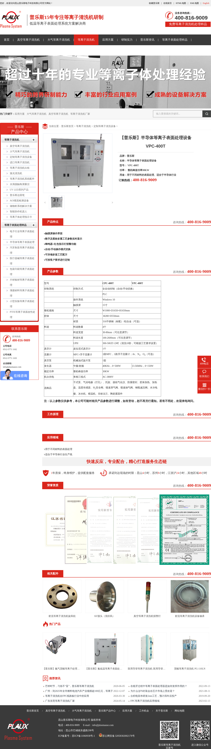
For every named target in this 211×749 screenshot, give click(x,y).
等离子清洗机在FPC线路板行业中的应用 (67, 696)
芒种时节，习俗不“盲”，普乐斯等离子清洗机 (69, 686)
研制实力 (127, 39)
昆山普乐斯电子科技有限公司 (74, 720)
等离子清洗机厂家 (80, 114)
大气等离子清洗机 (58, 39)
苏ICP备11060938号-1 (83, 736)
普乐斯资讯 (147, 39)
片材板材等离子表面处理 (22, 282)
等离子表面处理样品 (174, 39)
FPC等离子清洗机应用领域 (144, 701)
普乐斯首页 (67, 126)
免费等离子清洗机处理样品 (188, 24)
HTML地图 (181, 3)
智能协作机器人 (18, 211)
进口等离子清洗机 (20, 162)
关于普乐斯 (11, 50)
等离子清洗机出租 (20, 168)
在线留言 (167, 3)
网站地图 (179, 710)
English (206, 3)
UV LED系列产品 (19, 189)
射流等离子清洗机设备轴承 (189, 616)
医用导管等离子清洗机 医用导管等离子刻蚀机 (153, 668)
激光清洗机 (16, 173)
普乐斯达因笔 (17, 195)
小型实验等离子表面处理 (22, 304)
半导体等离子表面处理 (22, 242)
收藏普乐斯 (154, 3)
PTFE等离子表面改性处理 (22, 315)
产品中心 (19, 128)
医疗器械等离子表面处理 (22, 261)
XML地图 (194, 3)
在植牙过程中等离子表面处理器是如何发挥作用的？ (158, 686)
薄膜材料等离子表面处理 (22, 293)
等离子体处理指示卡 (21, 217)
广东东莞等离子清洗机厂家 (60, 701)
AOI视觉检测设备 (19, 200)
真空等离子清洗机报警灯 (147, 616)
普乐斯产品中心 (107, 710)
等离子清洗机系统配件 (22, 178)
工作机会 (144, 710)
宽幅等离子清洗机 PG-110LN (189, 668)
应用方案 (108, 39)
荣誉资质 (52, 485)
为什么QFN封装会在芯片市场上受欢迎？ (152, 691)
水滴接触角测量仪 (20, 184)
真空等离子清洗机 (28, 39)
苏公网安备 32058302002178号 (117, 736)
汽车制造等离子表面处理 (22, 250)
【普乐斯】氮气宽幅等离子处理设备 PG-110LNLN (70, 668)
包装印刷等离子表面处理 (22, 272)
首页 (6, 39)
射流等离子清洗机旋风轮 (62, 616)
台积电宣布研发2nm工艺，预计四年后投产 (153, 696)
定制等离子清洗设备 (105, 126)
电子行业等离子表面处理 (22, 234)
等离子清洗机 (86, 39)
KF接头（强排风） (104, 616)
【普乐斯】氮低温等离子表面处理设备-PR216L (110, 668)
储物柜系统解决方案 (21, 206)
